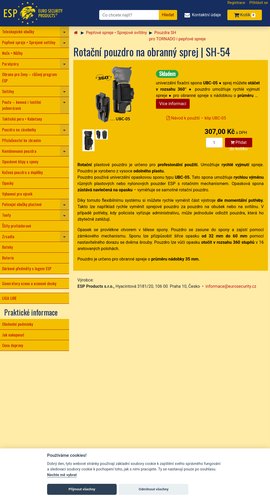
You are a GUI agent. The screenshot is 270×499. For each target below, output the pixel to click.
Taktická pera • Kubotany (22, 119)
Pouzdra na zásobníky (19, 129)
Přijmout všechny (82, 489)
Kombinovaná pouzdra (19, 151)
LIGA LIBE (9, 298)
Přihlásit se (258, 3)
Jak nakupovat (13, 335)
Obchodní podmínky (17, 324)
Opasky (7, 183)
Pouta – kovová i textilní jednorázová (21, 105)
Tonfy (6, 215)
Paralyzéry (10, 64)
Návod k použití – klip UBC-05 (196, 118)
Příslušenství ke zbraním (21, 140)
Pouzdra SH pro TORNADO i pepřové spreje (177, 35)
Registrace (236, 3)
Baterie (8, 257)
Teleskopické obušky (18, 31)
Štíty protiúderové (16, 226)
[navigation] (64, 31)
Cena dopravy (12, 345)
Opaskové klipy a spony (20, 161)
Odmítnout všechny (153, 489)
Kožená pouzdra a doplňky (22, 172)
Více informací (172, 103)
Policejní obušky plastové (22, 204)
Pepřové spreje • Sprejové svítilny (28, 42)
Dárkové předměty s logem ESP (27, 268)
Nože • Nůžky (12, 53)
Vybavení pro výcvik (17, 194)
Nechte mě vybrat (62, 475)
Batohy (7, 247)
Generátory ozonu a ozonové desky (29, 283)
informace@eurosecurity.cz (231, 286)
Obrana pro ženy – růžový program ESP (29, 77)
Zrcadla (8, 236)
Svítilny (8, 91)
